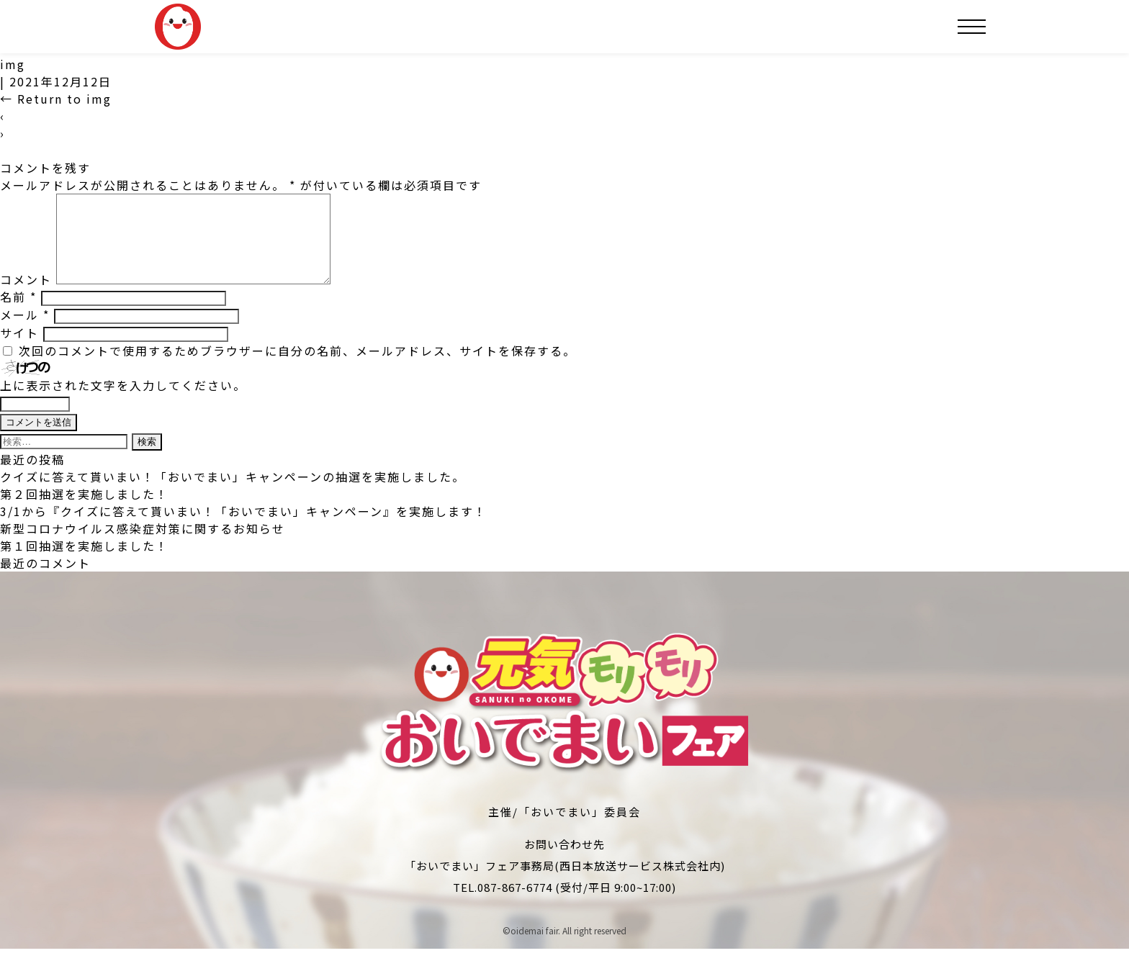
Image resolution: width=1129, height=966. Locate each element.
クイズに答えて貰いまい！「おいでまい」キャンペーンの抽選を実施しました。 (232, 493)
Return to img (56, 98)
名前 (18, 313)
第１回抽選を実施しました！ (84, 563)
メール (25, 331)
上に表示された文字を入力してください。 (123, 402)
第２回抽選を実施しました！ (84, 511)
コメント (26, 296)
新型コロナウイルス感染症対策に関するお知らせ (142, 545)
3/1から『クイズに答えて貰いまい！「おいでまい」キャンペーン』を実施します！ (243, 528)
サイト (19, 349)
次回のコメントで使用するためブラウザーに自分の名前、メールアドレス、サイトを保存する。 (297, 367)
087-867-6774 (514, 904)
